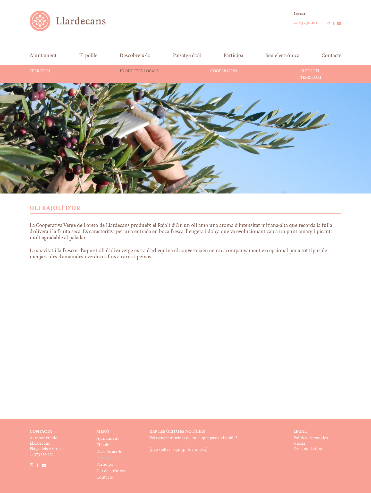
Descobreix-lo (109, 452)
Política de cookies (310, 438)
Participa (104, 464)
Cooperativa (224, 71)
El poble (104, 445)
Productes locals (139, 71)
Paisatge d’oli (108, 458)
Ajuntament (107, 439)
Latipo (316, 449)
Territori (40, 71)
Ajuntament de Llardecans (72, 20)
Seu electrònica (110, 471)
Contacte (104, 477)
